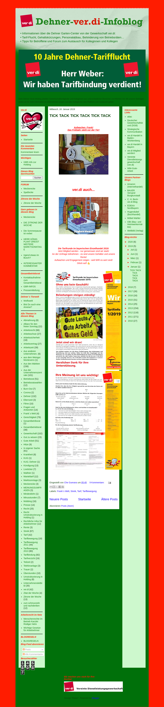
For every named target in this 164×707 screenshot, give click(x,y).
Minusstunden (30, 497)
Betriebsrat (29, 379)
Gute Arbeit (29, 441)
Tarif (79, 491)
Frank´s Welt (63, 491)
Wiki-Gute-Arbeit (132, 169)
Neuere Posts (59, 499)
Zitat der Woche (31, 593)
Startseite (84, 499)
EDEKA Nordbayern (133, 206)
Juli (132, 249)
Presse (27, 505)
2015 (130, 300)
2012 (130, 312)
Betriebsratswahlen (33, 382)
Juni (133, 254)
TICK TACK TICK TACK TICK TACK (80, 116)
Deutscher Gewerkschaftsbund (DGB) (135, 123)
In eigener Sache (32, 448)
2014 (130, 304)
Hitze (26, 444)
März (133, 258)
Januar (134, 266)
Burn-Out (28, 389)
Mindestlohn (29, 494)
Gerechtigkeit (30, 417)
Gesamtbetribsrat (32, 421)
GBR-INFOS (30, 286)
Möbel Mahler (133, 218)
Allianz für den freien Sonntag (31, 325)
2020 (130, 242)
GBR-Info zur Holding (30, 163)
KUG (26, 458)
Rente (26, 527)
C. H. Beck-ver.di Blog (132, 200)
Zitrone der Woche (32, 203)
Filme (26, 403)
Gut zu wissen (30, 437)
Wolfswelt (28, 301)
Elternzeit (28, 400)
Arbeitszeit (29, 347)
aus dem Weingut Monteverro (32, 358)
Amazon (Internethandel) (135, 185)
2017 (130, 291)
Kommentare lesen (30, 152)
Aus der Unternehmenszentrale (33, 373)
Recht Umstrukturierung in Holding (33, 515)
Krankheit (28, 454)
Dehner (27, 396)
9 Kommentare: (97, 482)
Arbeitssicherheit (32, 337)
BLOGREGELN (31, 641)
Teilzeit (27, 562)
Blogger (95, 698)
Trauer (27, 569)
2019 (130, 246)
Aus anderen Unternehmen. (30, 352)
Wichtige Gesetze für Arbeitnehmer (32, 629)
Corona (27, 392)
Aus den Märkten (32, 363)
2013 (130, 308)
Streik (73, 491)
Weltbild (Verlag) (135, 230)
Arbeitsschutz (30, 334)
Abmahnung (29, 320)
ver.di (26, 589)
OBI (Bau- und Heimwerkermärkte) (135, 224)
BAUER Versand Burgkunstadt (133, 193)
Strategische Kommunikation (134, 130)
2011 (130, 316)
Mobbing (28, 501)
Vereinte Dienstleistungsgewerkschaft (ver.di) (134, 161)
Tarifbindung (29, 555)
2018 (130, 287)
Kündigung (29, 465)
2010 (130, 321)
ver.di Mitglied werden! (134, 152)
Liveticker (28, 469)
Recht (26, 508)
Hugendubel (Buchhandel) (133, 213)
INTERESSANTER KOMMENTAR (33, 264)
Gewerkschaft (30, 433)
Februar (135, 262)
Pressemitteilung (32, 290)
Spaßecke (28, 192)
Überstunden (30, 573)
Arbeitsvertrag (30, 344)
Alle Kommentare (32, 654)
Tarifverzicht (29, 558)
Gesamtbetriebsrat (32, 427)
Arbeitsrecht (29, 330)
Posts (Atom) (67, 506)
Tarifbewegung (90, 491)
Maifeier (27, 473)
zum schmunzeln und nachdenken (32, 604)
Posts (27, 649)
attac (129, 116)
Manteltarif (29, 476)
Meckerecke (29, 188)
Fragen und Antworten (29, 408)
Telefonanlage (30, 566)
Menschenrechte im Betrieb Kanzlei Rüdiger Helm (33, 621)
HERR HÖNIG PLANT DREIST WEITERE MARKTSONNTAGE (33, 244)
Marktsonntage (31, 480)
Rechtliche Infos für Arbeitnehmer (33, 522)
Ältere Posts (109, 499)
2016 (130, 295)
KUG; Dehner (30, 462)
